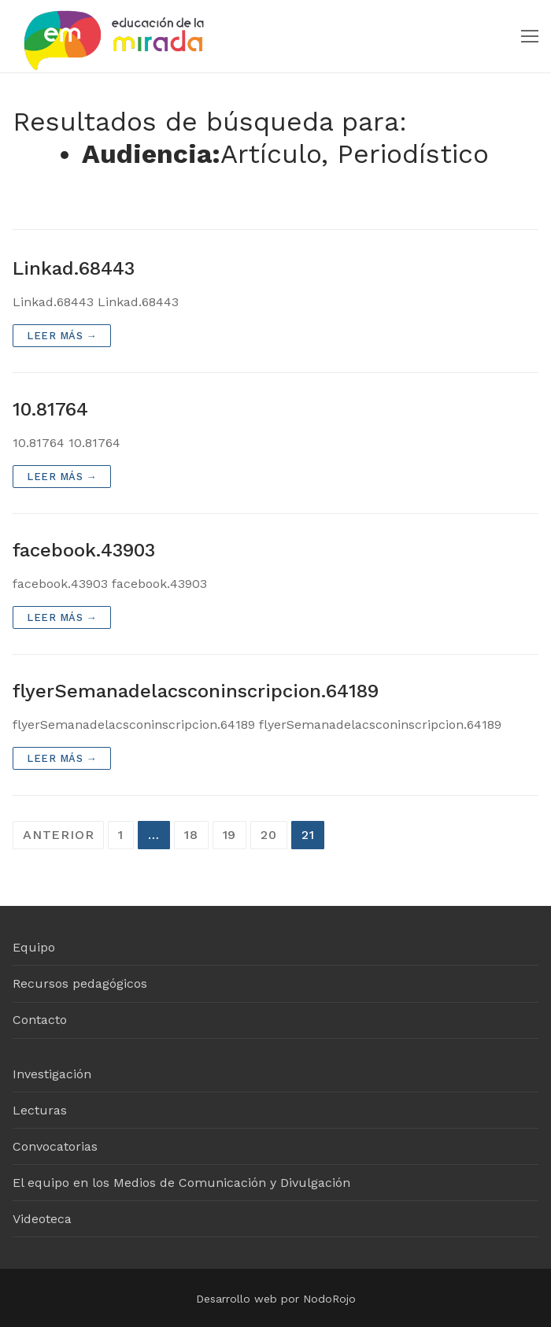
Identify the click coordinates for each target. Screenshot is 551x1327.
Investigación (52, 1073)
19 (230, 834)
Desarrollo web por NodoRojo (276, 1298)
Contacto (40, 1019)
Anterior (58, 834)
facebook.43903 (84, 550)
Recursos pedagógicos (80, 983)
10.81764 (50, 409)
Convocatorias (55, 1146)
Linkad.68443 (74, 268)
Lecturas (40, 1110)
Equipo (34, 947)
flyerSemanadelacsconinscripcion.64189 (196, 691)
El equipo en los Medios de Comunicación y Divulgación (181, 1182)
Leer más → (62, 336)
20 (269, 834)
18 (191, 834)
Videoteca (42, 1218)
